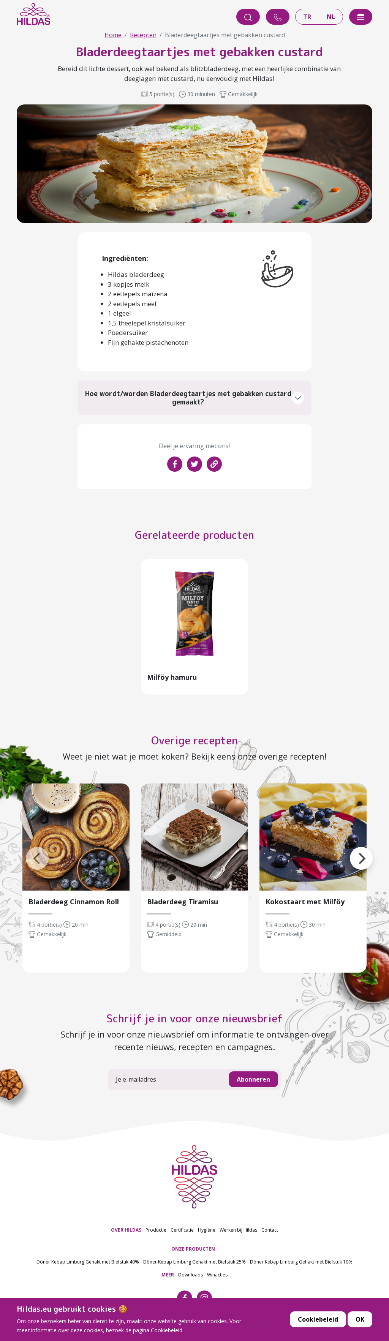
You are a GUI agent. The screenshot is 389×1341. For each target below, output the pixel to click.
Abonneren (253, 1081)
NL (331, 17)
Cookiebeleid (318, 1326)
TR (307, 17)
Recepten (143, 35)
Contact (269, 1232)
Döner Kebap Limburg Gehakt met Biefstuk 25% (194, 1263)
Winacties (217, 1276)
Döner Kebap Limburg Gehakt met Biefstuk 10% (301, 1263)
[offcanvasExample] (360, 17)
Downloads (190, 1276)
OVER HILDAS (126, 1232)
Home (113, 35)
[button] (349, 851)
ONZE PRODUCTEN (193, 1251)
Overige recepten (194, 742)
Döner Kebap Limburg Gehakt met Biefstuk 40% (87, 1263)
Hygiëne (206, 1232)
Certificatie (182, 1232)
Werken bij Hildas (238, 1232)
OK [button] (360, 1326)
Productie (155, 1232)
